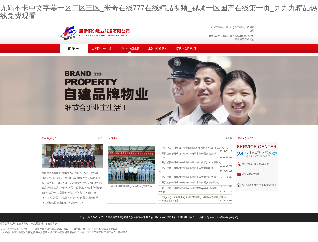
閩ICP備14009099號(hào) (180, 217)
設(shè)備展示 (158, 48)
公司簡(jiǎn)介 (102, 48)
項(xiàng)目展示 (130, 50)
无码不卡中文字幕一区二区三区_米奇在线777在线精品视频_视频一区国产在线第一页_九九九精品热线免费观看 (158, 12)
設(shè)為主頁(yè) (235, 27)
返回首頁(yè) (217, 27)
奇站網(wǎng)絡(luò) (227, 217)
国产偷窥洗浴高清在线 (65, 232)
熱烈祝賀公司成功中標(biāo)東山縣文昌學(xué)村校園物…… (194, 162)
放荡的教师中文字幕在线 (39, 232)
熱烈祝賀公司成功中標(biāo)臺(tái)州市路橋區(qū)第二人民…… (195, 147)
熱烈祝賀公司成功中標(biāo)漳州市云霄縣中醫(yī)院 (189, 177)
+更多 (99, 138)
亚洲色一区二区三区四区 (90, 232)
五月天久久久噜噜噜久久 (117, 232)
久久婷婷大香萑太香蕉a (12, 232)
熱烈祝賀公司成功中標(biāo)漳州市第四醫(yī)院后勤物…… (193, 182)
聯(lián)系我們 (186, 48)
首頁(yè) (74, 48)
